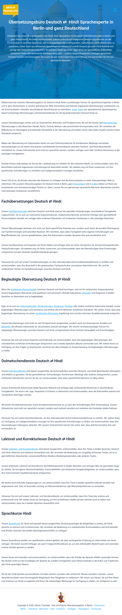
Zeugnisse (59, 306)
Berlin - (24, 609)
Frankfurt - (61, 609)
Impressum (99, 605)
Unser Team (77, 109)
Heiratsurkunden (45, 306)
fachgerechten (110, 122)
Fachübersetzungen (18, 211)
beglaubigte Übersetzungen (24, 289)
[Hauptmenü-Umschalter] (115, 10)
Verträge (68, 306)
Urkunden (86, 293)
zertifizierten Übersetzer (47, 313)
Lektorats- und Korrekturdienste (23, 449)
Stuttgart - (72, 609)
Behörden (5, 326)
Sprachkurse (14, 523)
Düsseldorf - (84, 609)
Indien (95, 184)
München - (44, 609)
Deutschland (79, 184)
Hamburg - (33, 609)
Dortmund (96, 609)
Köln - (53, 609)
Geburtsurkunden (28, 306)
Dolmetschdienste (17, 371)
